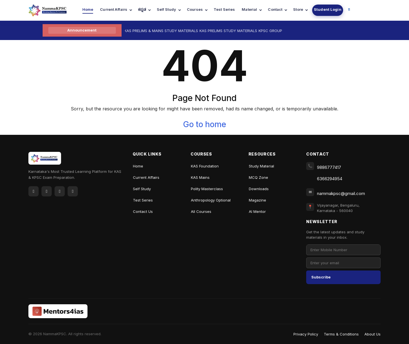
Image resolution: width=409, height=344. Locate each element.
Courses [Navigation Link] (195, 9)
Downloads (259, 188)
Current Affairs (113, 9)
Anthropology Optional (211, 200)
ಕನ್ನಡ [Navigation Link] (142, 9)
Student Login (327, 9)
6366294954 (329, 178)
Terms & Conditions (341, 334)
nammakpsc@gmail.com (341, 193)
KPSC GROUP (273, 30)
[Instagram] (73, 191)
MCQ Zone (258, 177)
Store (298, 9)
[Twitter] (46, 191)
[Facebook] (33, 191)
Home (87, 9)
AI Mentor (257, 211)
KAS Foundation (205, 166)
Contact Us (143, 211)
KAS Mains (200, 177)
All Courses (201, 211)
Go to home (204, 124)
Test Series (224, 9)
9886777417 (329, 167)
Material (249, 9)
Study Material (261, 166)
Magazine (257, 200)
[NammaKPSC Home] (44, 160)
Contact (275, 9)
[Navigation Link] (349, 10)
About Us (372, 334)
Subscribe (321, 277)
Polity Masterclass (207, 188)
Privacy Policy (305, 334)
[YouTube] (60, 191)
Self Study (166, 9)
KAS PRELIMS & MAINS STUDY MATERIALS (164, 30)
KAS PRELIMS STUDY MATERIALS (231, 30)
